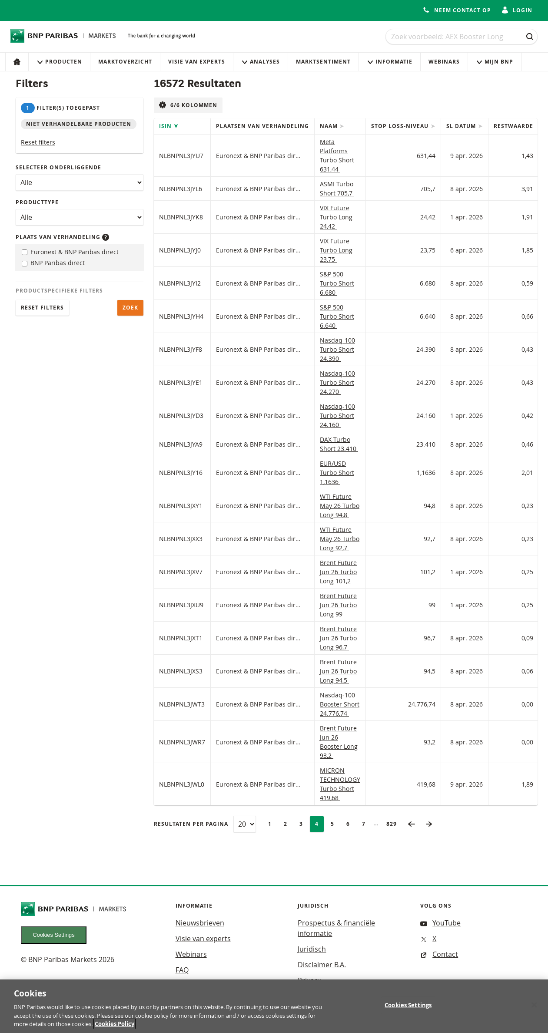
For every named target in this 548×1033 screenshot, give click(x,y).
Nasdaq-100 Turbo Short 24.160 (337, 415)
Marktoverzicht (125, 61)
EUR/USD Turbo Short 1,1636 (337, 472)
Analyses (260, 61)
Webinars (444, 61)
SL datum (462, 126)
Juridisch (312, 949)
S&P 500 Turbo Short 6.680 (337, 283)
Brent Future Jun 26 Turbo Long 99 (338, 605)
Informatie (389, 61)
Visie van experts (196, 61)
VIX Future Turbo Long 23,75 (336, 250)
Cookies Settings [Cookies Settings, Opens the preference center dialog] (408, 1008)
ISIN (166, 126)
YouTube (440, 923)
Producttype (37, 202)
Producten (59, 61)
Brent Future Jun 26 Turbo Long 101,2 (338, 572)
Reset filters (38, 142)
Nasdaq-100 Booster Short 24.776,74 (339, 704)
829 (394, 824)
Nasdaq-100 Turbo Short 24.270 (337, 382)
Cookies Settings (54, 935)
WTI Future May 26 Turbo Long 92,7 (339, 538)
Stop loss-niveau (400, 126)
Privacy (309, 980)
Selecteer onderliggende (58, 167)
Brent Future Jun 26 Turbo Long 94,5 (338, 671)
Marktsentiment (323, 61)
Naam (329, 126)
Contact (439, 954)
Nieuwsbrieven (200, 923)
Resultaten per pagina (191, 824)
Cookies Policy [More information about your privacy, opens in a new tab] (114, 1027)
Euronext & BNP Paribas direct (70, 252)
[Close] (534, 1008)
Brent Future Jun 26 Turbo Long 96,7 (338, 638)
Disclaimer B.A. (322, 964)
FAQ (182, 970)
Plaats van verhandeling (62, 237)
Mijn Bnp (494, 61)
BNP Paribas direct (53, 263)
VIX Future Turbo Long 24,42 (336, 217)
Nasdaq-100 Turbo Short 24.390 (337, 349)
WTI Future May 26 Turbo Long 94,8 (339, 505)
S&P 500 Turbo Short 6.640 (337, 316)
